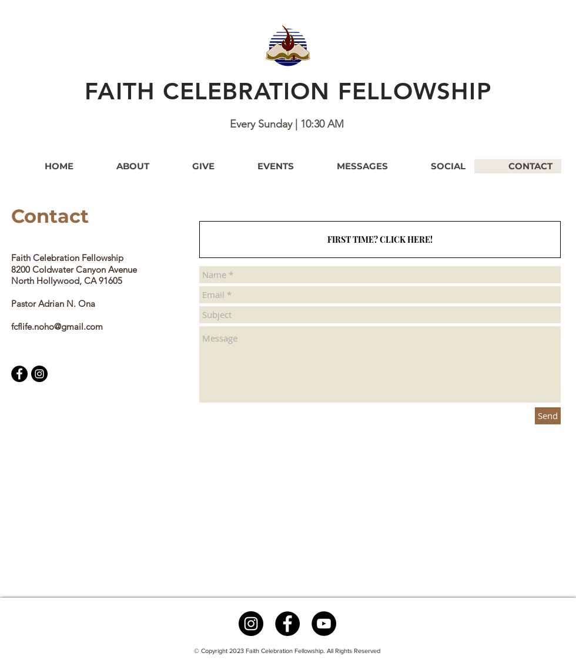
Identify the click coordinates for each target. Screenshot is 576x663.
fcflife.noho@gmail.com (57, 326)
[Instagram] (39, 374)
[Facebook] (19, 374)
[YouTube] (324, 623)
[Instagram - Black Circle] (251, 623)
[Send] (548, 415)
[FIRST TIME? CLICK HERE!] (380, 239)
